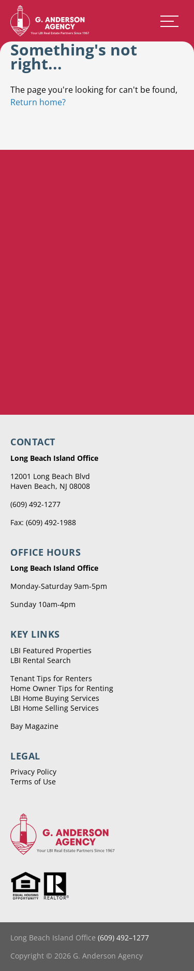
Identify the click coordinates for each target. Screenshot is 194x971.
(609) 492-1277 (35, 504)
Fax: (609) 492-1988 (43, 522)
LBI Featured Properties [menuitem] (51, 650)
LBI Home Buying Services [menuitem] (54, 698)
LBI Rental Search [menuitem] (40, 660)
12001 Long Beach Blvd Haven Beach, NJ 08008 (50, 481)
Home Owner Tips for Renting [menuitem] (61, 688)
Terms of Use (33, 781)
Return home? (38, 102)
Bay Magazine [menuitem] (34, 726)
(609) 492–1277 (123, 937)
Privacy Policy (33, 772)
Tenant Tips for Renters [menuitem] (51, 678)
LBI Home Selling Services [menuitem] (54, 708)
